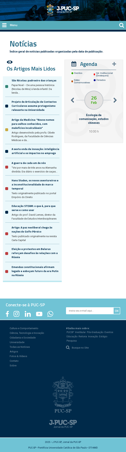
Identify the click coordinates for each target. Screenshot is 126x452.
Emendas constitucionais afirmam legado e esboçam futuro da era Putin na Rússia (35, 271)
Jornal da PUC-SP (77, 12)
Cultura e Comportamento (24, 328)
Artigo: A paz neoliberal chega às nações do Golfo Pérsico (32, 229)
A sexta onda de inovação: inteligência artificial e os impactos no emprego (35, 151)
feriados (101, 80)
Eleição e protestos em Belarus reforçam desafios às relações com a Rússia (35, 253)
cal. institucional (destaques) (104, 74)
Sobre (13, 365)
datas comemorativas (82, 81)
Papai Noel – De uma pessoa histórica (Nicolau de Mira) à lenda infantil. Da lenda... (33, 89)
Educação (72, 336)
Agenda (88, 64)
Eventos (109, 332)
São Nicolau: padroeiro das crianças (34, 80)
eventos (78, 73)
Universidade (17, 342)
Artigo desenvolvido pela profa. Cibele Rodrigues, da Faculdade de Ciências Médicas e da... (33, 136)
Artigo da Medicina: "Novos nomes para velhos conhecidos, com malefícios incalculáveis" (33, 124)
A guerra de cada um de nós (29, 163)
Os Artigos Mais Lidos (31, 68)
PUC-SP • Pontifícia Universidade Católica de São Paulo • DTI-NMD (63, 447)
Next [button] (115, 100)
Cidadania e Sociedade (23, 337)
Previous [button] (72, 100)
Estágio (103, 336)
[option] (93, 112)
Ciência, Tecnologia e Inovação (27, 332)
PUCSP (70, 332)
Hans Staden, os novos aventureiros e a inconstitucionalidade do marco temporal (35, 184)
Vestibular (80, 332)
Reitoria (83, 336)
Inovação (93, 336)
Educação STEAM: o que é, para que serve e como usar (34, 208)
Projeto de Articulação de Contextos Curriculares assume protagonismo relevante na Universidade (34, 106)
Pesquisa (72, 340)
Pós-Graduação (95, 332)
